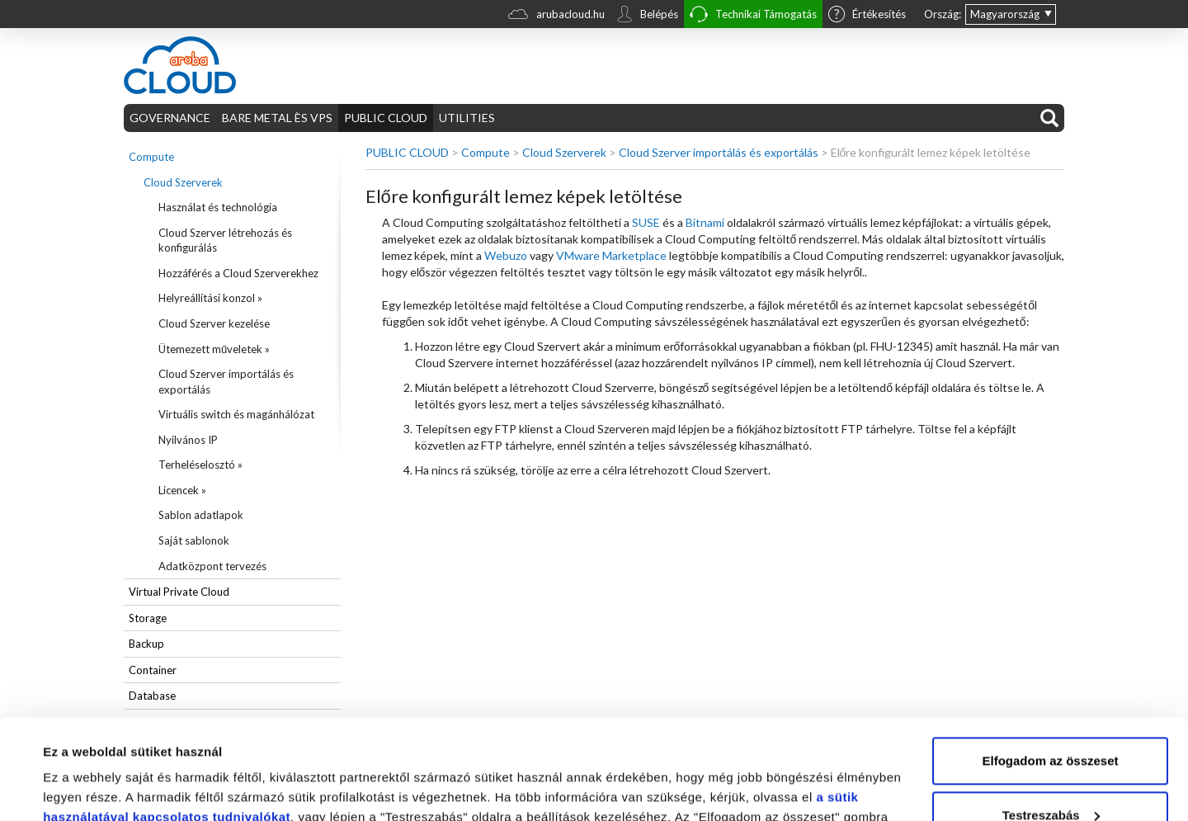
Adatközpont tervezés (212, 566)
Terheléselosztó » (200, 464)
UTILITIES (467, 118)
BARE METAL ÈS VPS (277, 118)
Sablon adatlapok (200, 514)
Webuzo (505, 255)
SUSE (646, 222)
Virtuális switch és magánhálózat (236, 414)
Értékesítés (867, 16)
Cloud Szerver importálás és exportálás (226, 381)
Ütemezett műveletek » (214, 349)
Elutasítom (1050, 775)
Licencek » (182, 490)
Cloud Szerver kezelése (214, 323)
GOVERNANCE (170, 118)
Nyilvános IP (188, 439)
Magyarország (1005, 14)
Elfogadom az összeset (1050, 667)
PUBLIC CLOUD (385, 118)
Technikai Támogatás (753, 16)
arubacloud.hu (556, 16)
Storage (148, 618)
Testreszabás (1051, 721)
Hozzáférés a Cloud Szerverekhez (238, 273)
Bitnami (705, 222)
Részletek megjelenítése (115, 788)
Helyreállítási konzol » (210, 297)
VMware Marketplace (611, 255)
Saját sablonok (193, 540)
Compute (151, 156)
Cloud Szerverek (183, 182)
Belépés (647, 16)
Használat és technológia (217, 207)
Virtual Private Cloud (179, 591)
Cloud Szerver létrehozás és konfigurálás (225, 240)
